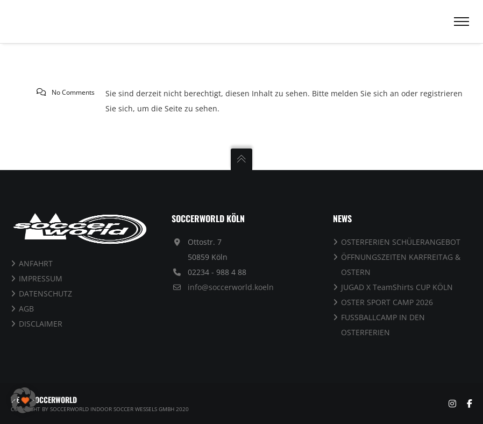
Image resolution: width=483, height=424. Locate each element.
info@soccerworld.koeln (231, 287)
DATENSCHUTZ (45, 293)
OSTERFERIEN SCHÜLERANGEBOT (400, 242)
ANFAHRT (36, 263)
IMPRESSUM (40, 278)
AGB (26, 308)
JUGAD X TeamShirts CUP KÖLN (397, 287)
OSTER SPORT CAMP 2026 (387, 302)
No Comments (73, 92)
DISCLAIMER (40, 324)
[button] (23, 400)
